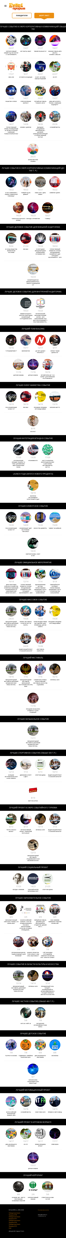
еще (10, 1228)
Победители (22, 15)
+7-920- (39, 1216)
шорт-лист (44, 15)
